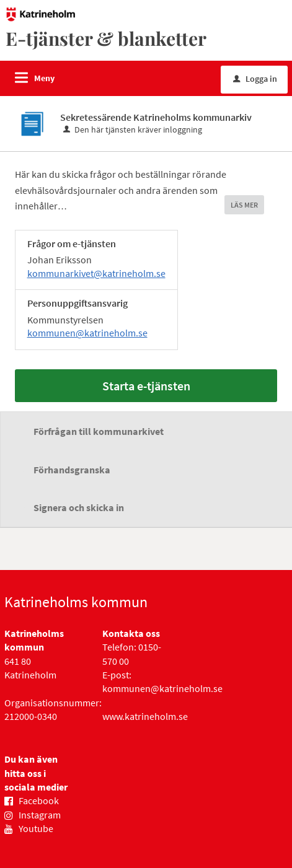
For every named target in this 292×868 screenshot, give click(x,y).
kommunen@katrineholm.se (87, 333)
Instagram (40, 815)
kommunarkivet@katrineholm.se (96, 273)
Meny (44, 78)
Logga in (255, 78)
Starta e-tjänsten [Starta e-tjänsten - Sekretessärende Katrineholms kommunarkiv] (146, 385)
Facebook (39, 800)
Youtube (36, 828)
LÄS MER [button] (244, 204)
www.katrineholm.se (145, 716)
